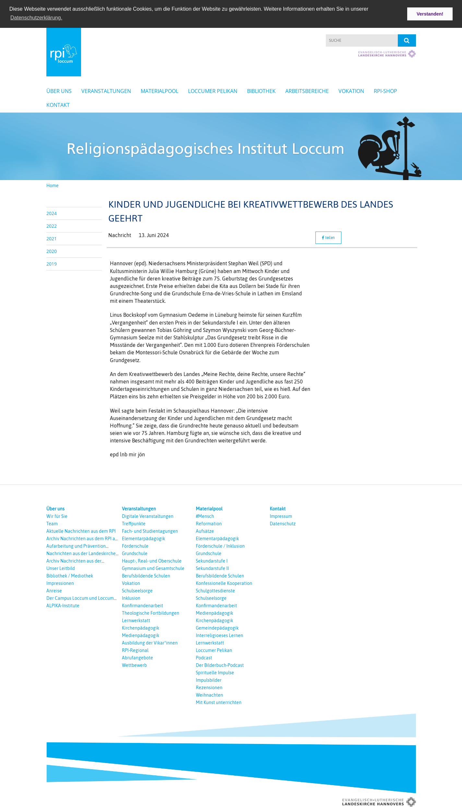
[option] (231, 145)
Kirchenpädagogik (140, 627)
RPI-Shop (385, 90)
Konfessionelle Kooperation (224, 582)
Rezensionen (209, 687)
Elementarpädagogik (143, 538)
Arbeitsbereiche (307, 90)
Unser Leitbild (60, 567)
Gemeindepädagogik (217, 627)
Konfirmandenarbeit (142, 605)
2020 (51, 250)
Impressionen (60, 582)
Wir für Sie (56, 515)
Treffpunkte (134, 523)
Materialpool (159, 90)
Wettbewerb (134, 664)
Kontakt (58, 104)
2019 (51, 263)
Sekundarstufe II (212, 567)
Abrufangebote (137, 657)
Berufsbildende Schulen (146, 575)
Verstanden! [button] (430, 14)
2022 (51, 225)
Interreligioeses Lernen (219, 634)
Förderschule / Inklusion (220, 545)
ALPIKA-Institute (62, 605)
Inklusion (131, 597)
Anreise (54, 590)
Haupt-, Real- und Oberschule (152, 560)
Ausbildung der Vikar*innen (150, 642)
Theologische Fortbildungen (150, 612)
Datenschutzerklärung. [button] (36, 17)
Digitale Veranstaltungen (147, 515)
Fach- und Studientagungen (150, 530)
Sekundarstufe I (212, 560)
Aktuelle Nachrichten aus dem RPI (81, 530)
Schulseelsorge (137, 590)
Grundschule (135, 552)
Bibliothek (261, 90)
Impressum (281, 515)
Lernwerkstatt (136, 619)
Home (52, 185)
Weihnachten (209, 694)
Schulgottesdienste (215, 590)
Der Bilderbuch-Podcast (220, 664)
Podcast (204, 657)
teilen (328, 237)
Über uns (59, 90)
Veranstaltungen (106, 90)
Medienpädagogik (140, 634)
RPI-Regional (135, 649)
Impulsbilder (208, 679)
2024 (51, 213)
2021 (51, 238)
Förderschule (135, 545)
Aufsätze (205, 530)
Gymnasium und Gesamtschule (153, 567)
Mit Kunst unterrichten (219, 701)
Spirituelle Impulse (215, 672)
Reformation (209, 523)
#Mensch (205, 515)
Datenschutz (283, 523)
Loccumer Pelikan (212, 90)
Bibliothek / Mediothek (69, 575)
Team (52, 523)
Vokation (351, 90)
